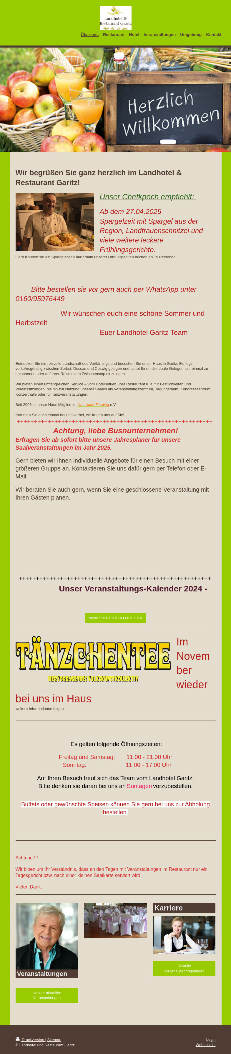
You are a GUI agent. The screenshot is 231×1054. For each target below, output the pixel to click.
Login (211, 1039)
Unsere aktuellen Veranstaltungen (46, 995)
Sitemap (54, 1040)
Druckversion (30, 1040)
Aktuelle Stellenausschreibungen (184, 968)
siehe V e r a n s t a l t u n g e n (115, 618)
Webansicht (206, 1045)
